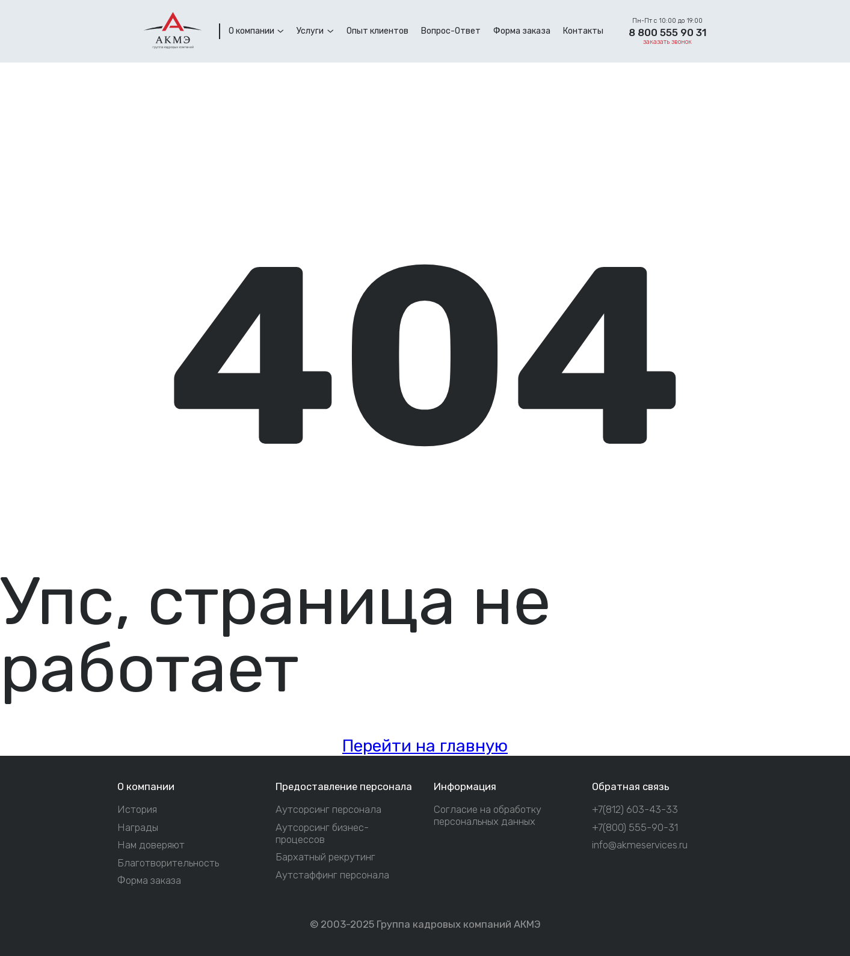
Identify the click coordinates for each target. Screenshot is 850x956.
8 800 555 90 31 (667, 32)
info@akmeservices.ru (640, 845)
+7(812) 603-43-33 (635, 809)
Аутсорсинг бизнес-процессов (322, 833)
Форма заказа (149, 880)
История (137, 809)
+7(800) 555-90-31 (635, 827)
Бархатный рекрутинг (325, 857)
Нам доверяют (151, 845)
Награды (137, 827)
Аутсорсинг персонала (328, 809)
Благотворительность (168, 863)
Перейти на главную (425, 746)
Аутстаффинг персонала (332, 875)
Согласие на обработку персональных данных (487, 815)
